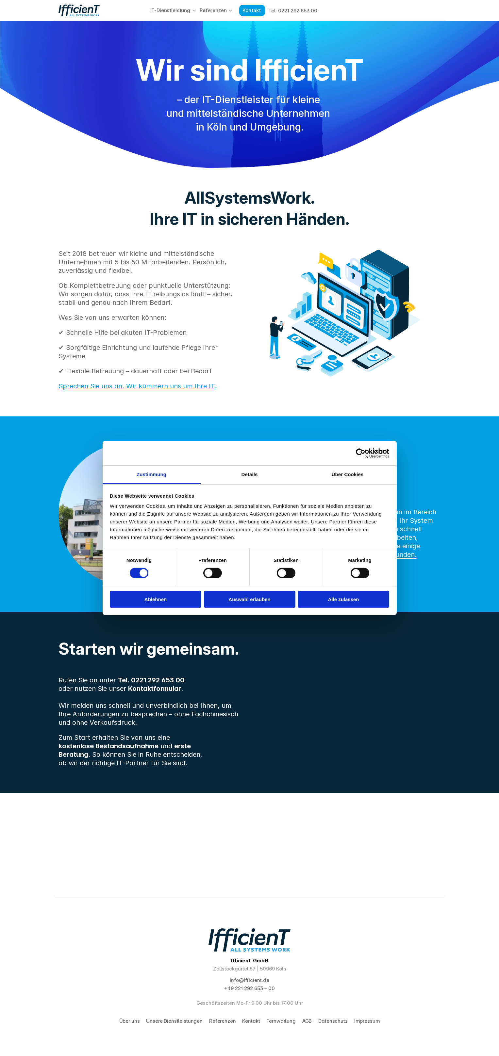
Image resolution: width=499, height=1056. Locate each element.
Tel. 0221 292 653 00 (292, 11)
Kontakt (251, 1021)
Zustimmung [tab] (151, 474)
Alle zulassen (343, 599)
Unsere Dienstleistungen (174, 1021)
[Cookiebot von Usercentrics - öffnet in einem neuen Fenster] (360, 453)
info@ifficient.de (249, 980)
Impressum (367, 1021)
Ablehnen (155, 599)
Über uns (129, 1021)
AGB (307, 1021)
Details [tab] (249, 474)
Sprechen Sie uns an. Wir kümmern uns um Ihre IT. (137, 386)
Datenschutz (332, 1021)
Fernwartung (280, 1021)
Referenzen (213, 10)
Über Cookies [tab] (348, 474)
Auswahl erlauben (249, 599)
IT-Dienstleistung (170, 10)
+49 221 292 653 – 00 (249, 988)
